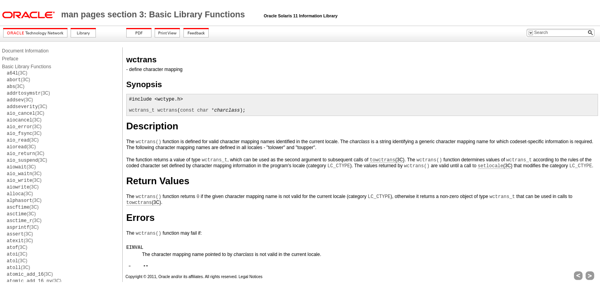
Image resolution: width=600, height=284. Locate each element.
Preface (10, 59)
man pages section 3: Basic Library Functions (154, 14)
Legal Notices (251, 277)
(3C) (17, 73)
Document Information (25, 51)
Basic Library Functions (26, 66)
